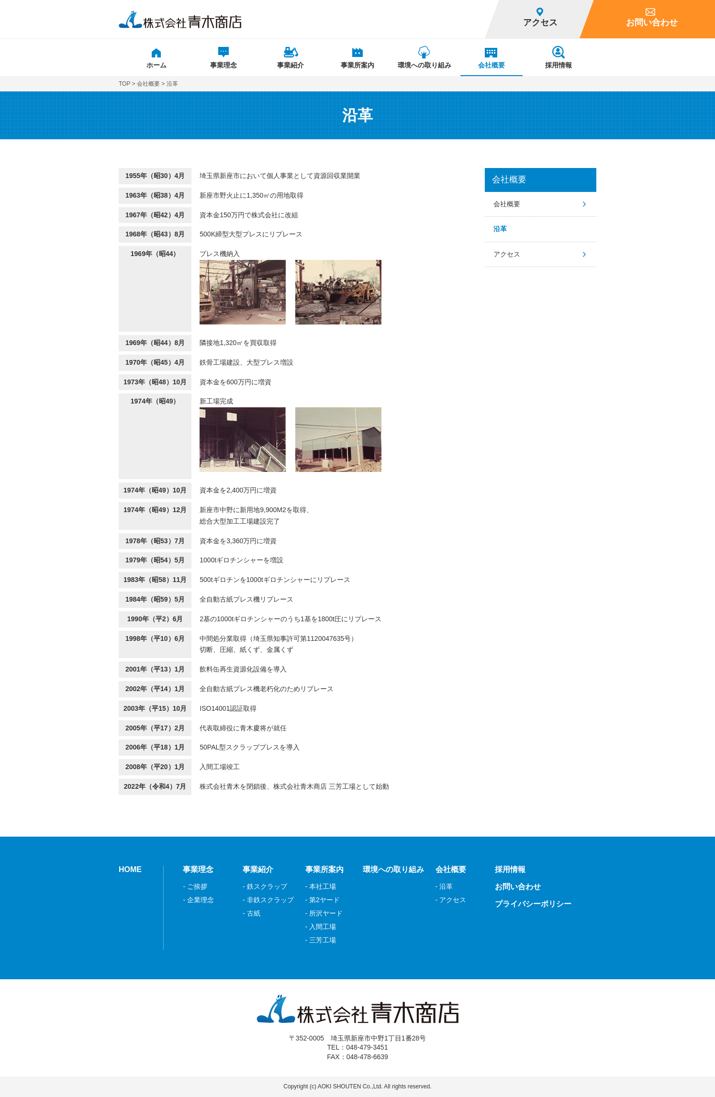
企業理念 (200, 900)
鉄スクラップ (267, 886)
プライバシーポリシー (533, 904)
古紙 (253, 913)
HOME (130, 869)
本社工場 (322, 886)
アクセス (506, 254)
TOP (124, 83)
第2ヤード (324, 900)
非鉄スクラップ (270, 900)
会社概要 (148, 83)
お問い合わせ (518, 887)
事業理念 (198, 869)
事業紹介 (258, 869)
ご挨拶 (197, 886)
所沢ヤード (326, 913)
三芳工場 (322, 940)
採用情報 (510, 869)
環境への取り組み (393, 869)
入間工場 (322, 926)
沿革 (500, 229)
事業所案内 (324, 869)
